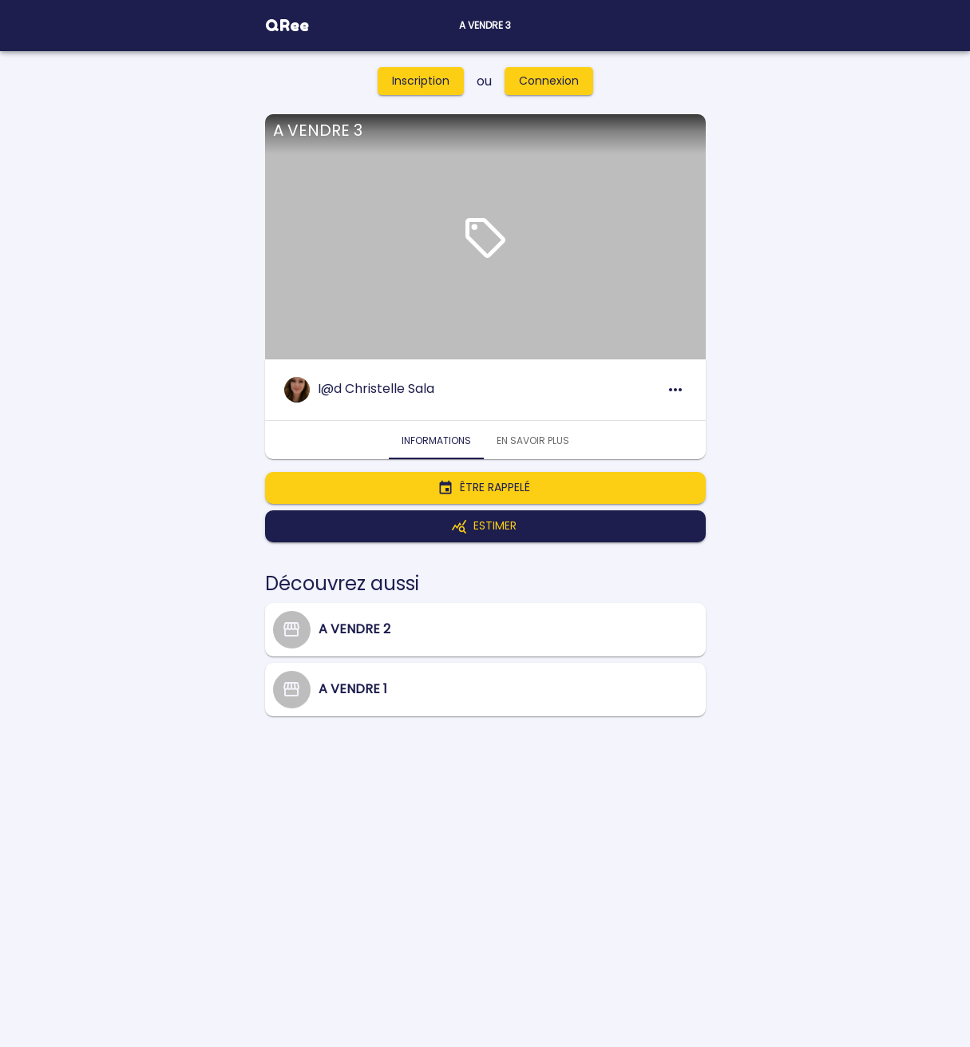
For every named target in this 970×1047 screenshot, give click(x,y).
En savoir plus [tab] (533, 440)
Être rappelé (485, 488)
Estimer (485, 526)
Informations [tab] (436, 440)
